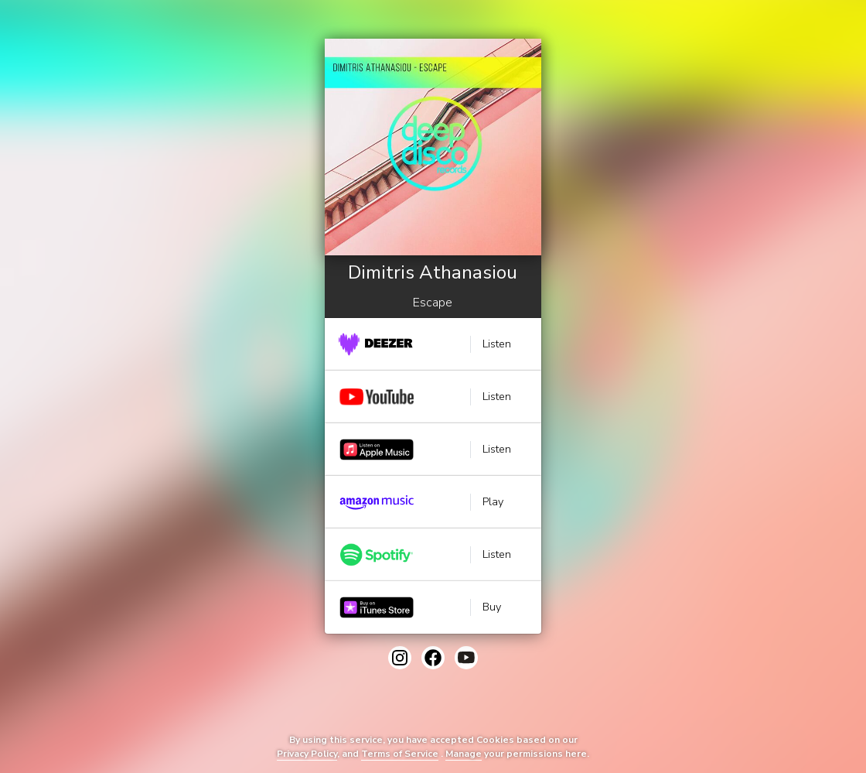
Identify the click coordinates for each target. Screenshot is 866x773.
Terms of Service (399, 753)
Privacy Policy (307, 753)
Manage (463, 753)
